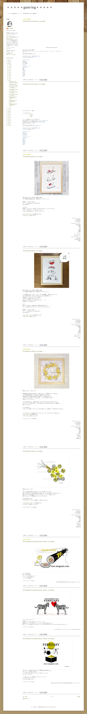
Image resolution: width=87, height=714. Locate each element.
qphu (33, 214)
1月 (9, 107)
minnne (31, 115)
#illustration (25, 67)
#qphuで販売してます (36, 56)
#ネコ (24, 139)
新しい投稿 (25, 696)
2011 (8, 125)
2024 (9, 60)
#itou (23, 62)
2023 (9, 61)
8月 (9, 70)
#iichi (30, 56)
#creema (24, 56)
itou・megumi (10, 28)
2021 (9, 109)
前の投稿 (78, 696)
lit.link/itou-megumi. (9, 39)
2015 (9, 119)
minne (27, 214)
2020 (9, 111)
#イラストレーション (26, 136)
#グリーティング (38, 120)
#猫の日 (24, 140)
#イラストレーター (26, 59)
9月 (9, 69)
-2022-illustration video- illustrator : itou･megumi (34, 21)
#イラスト (24, 64)
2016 (9, 117)
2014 (9, 120)
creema (31, 114)
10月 (9, 67)
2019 (9, 112)
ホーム (52, 696)
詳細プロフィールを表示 (10, 54)
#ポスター (38, 119)
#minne (27, 56)
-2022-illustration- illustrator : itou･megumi (32, 156)
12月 (9, 64)
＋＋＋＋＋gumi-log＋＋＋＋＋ (29, 7)
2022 (9, 63)
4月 (9, 77)
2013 (9, 122)
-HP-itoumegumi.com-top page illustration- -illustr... (12, 97)
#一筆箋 (43, 121)
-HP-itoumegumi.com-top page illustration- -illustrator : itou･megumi (38, 541)
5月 (9, 75)
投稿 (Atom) (27, 698)
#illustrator (24, 61)
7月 (9, 72)
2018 (9, 114)
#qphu (24, 75)
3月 (9, 78)
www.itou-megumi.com (10, 36)
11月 (9, 66)
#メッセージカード (45, 120)
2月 (9, 80)
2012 (9, 123)
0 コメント (36, 79)
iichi (31, 116)
